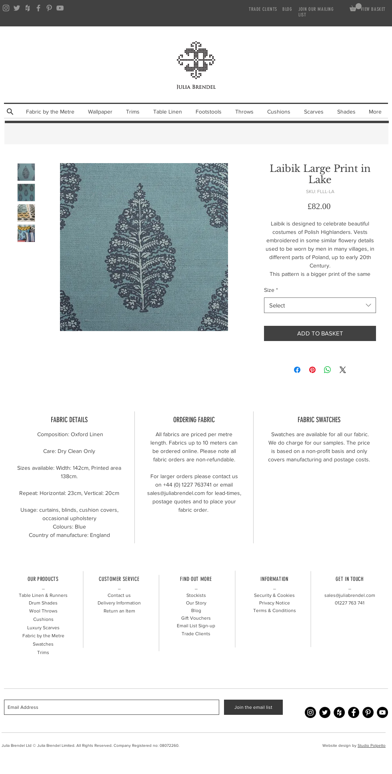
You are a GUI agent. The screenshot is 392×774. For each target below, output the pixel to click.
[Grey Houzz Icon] (27, 8)
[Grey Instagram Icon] (6, 8)
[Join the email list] (253, 707)
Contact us (119, 595)
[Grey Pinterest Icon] (49, 8)
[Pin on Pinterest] (312, 370)
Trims (43, 652)
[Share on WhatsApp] (327, 370)
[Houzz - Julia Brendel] (339, 712)
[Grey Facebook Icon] (38, 8)
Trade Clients (196, 633)
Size (271, 290)
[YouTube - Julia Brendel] (382, 712)
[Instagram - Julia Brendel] (310, 712)
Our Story (196, 603)
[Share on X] (343, 370)
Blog (196, 610)
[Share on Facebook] (297, 370)
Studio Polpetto (372, 745)
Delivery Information (119, 603)
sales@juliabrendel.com (349, 595)
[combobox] (320, 305)
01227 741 (349, 603)
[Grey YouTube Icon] (60, 8)
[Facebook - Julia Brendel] (353, 712)
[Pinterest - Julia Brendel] (368, 712)
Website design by (340, 745)
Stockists (196, 595)
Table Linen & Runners (43, 595)
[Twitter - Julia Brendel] (324, 712)
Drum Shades (43, 603)
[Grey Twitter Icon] (16, 8)
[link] (356, 7)
